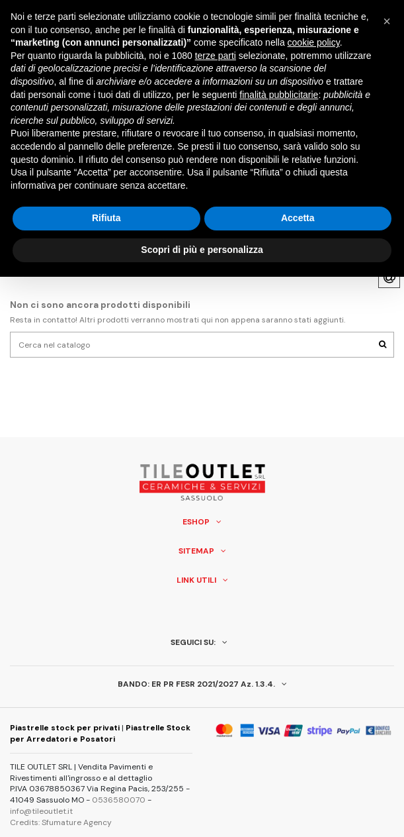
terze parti (215, 55)
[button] (386, 21)
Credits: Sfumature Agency (61, 822)
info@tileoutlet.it (41, 811)
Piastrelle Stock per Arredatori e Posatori (100, 733)
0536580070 (118, 800)
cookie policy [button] (314, 42)
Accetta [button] (298, 218)
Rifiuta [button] (106, 218)
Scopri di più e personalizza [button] (202, 249)
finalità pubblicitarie (278, 94)
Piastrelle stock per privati (65, 727)
